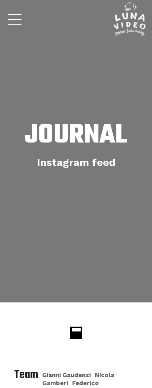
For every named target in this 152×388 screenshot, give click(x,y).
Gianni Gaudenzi (66, 375)
